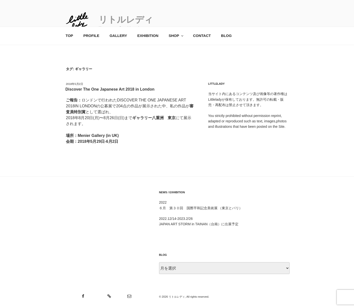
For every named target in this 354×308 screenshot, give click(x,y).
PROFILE (91, 35)
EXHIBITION (147, 35)
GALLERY (118, 35)
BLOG (226, 35)
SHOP (176, 35)
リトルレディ (126, 20)
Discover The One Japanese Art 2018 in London (109, 89)
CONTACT (202, 35)
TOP (69, 35)
